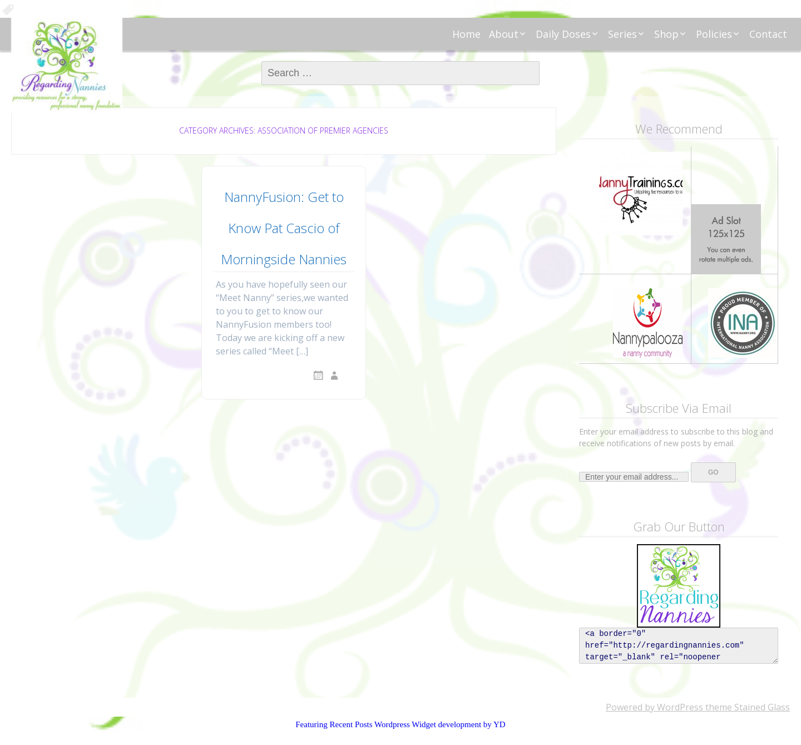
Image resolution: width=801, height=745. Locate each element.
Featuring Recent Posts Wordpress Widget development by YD (400, 724)
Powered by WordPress (654, 707)
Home (466, 34)
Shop (666, 34)
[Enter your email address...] (634, 477)
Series (622, 34)
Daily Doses (563, 34)
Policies (714, 34)
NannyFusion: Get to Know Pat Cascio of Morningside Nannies (284, 228)
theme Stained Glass (746, 707)
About (503, 34)
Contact (768, 34)
